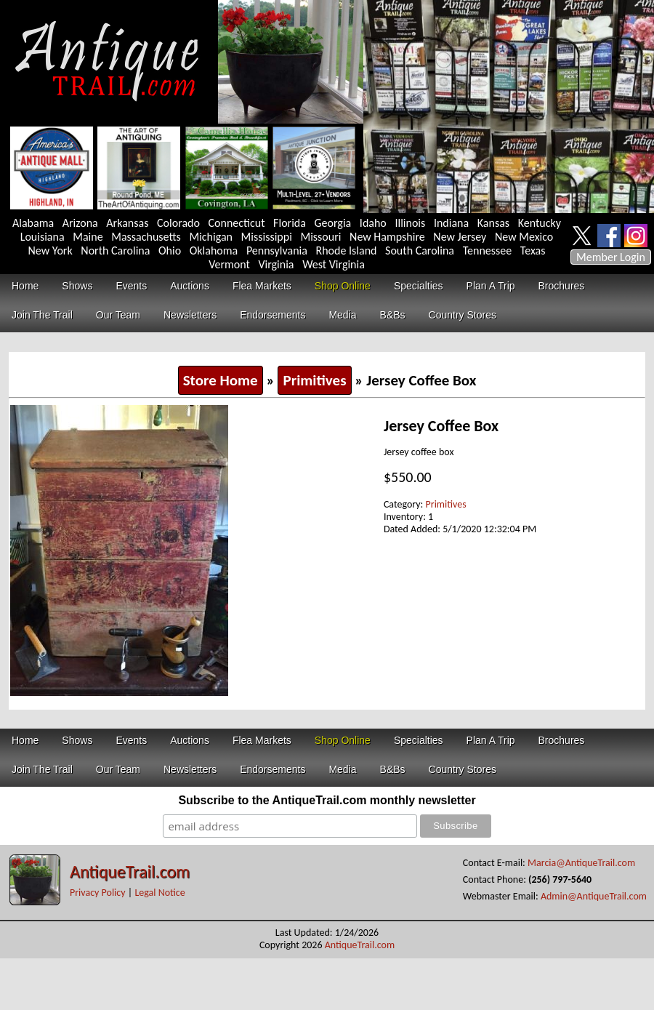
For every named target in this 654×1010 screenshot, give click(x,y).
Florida (289, 223)
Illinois (410, 223)
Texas (533, 250)
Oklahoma (214, 250)
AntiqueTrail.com (130, 871)
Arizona (80, 223)
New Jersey (459, 237)
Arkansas (127, 223)
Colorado (178, 223)
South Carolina (419, 250)
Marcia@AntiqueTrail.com (581, 863)
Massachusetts (146, 237)
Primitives (314, 380)
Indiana (451, 223)
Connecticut (237, 223)
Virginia (276, 264)
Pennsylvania (276, 250)
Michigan (211, 237)
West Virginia (333, 264)
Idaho (373, 223)
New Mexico (524, 237)
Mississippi (266, 237)
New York (50, 250)
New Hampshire (387, 237)
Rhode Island (346, 250)
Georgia (333, 223)
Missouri (320, 237)
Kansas (493, 223)
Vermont (229, 264)
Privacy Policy (98, 892)
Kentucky (539, 223)
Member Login (610, 257)
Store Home (220, 380)
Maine (87, 237)
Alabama (33, 223)
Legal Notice (159, 892)
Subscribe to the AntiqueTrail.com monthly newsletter (326, 800)
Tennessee (487, 250)
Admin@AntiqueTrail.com (594, 896)
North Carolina (115, 250)
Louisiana (42, 237)
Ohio (169, 250)
